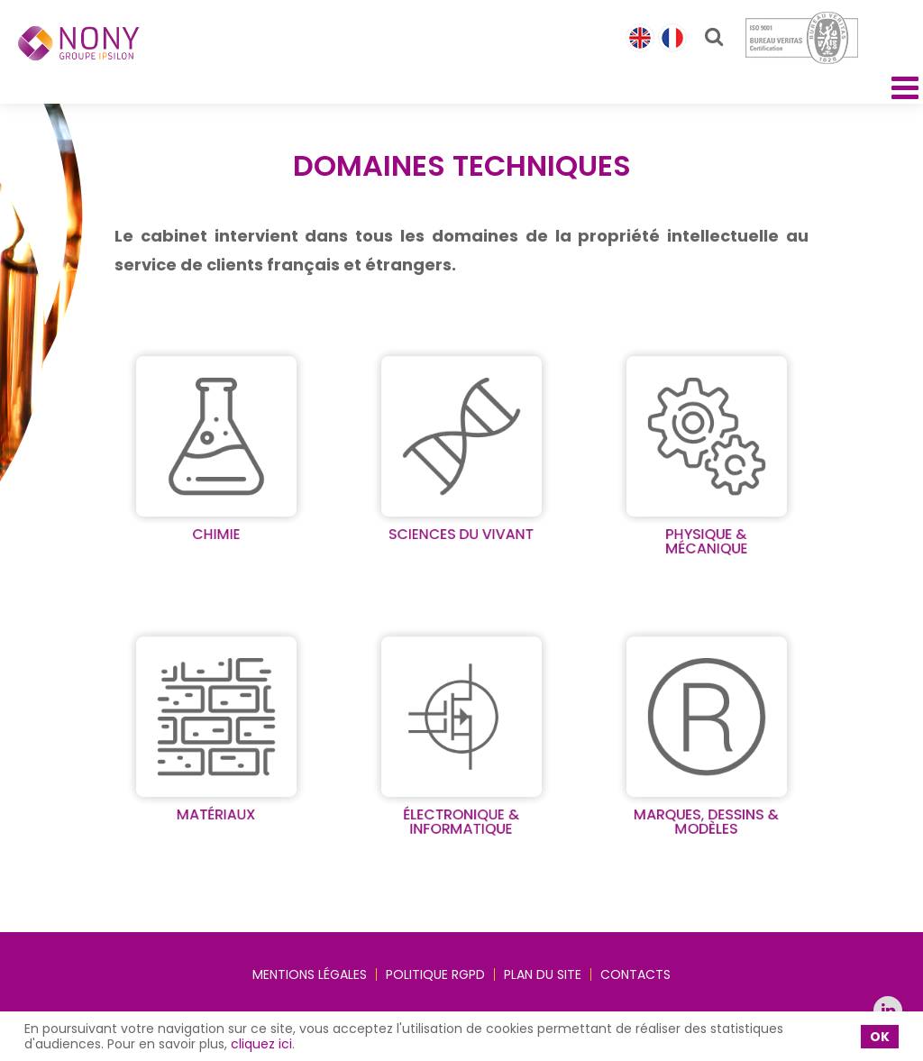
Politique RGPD (435, 974)
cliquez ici (261, 1044)
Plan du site (542, 974)
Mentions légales (309, 974)
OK (880, 1037)
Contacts (635, 974)
